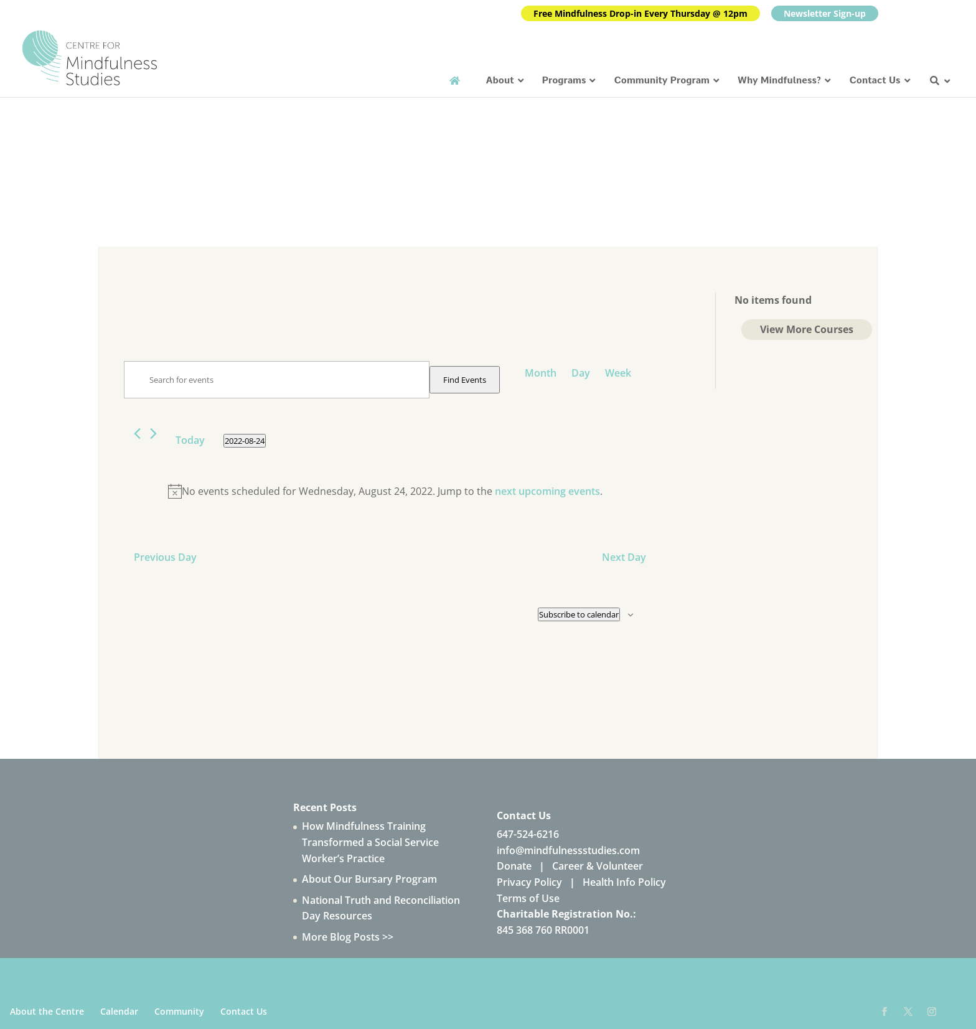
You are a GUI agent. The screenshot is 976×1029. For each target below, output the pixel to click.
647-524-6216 (528, 834)
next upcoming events (547, 491)
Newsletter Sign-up (825, 13)
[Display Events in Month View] (540, 372)
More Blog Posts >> (347, 937)
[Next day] (153, 433)
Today (190, 440)
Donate (514, 866)
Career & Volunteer (597, 866)
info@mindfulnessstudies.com (568, 850)
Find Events (464, 379)
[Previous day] (137, 433)
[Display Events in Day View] (580, 372)
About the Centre (47, 1011)
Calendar (119, 1011)
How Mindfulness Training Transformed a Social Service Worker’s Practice (370, 842)
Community (179, 1011)
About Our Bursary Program (369, 879)
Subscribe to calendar (579, 614)
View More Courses (806, 329)
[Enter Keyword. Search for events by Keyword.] (277, 379)
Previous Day (165, 557)
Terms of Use (528, 898)
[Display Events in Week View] (618, 372)
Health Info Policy (624, 882)
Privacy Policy (529, 882)
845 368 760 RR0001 (543, 930)
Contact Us (243, 1011)
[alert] (385, 492)
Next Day (624, 557)
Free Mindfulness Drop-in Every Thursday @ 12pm (640, 13)
